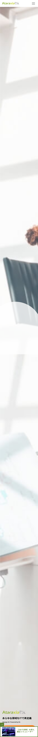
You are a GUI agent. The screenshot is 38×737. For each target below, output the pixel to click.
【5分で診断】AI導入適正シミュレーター (25, 730)
